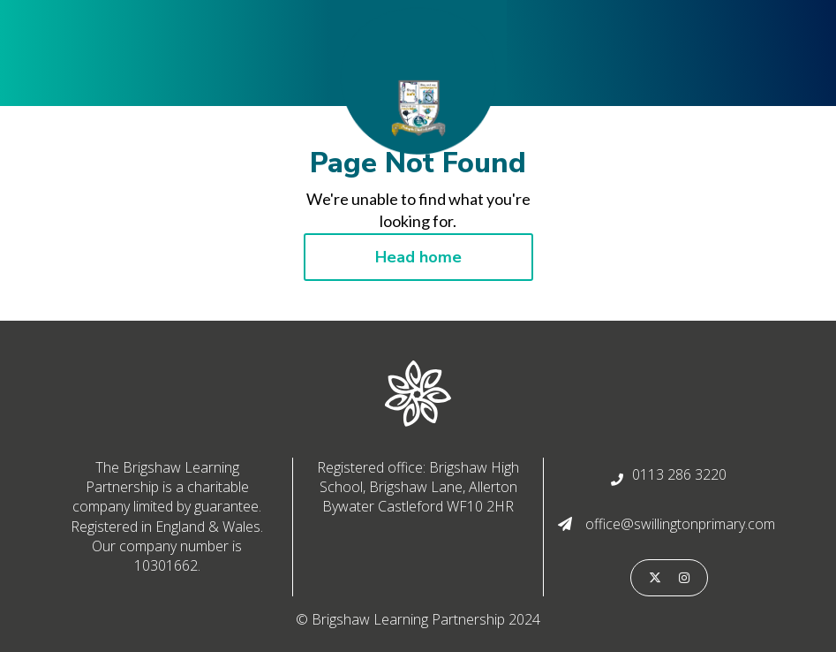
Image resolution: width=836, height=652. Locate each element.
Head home (418, 257)
